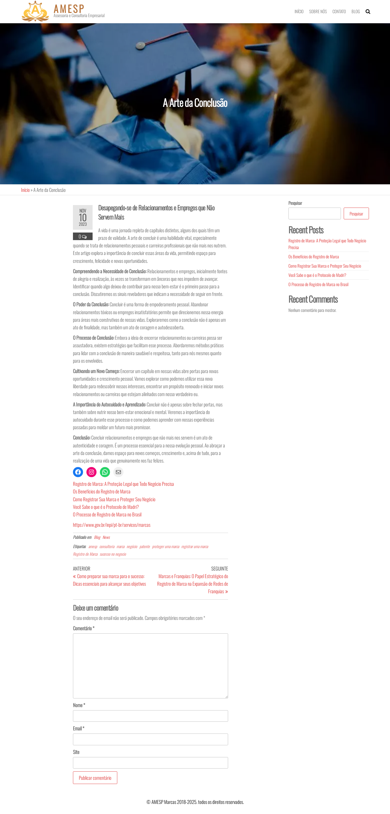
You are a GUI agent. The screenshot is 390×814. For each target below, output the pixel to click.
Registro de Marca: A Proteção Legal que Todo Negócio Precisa (123, 483)
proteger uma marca (165, 546)
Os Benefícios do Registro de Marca (101, 491)
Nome (79, 705)
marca (120, 546)
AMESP (69, 8)
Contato (339, 11)
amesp (92, 546)
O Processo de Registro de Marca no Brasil (107, 514)
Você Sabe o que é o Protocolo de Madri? (106, 506)
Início (299, 11)
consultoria (106, 546)
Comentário (83, 628)
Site (76, 751)
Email (78, 728)
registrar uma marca (194, 546)
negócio (132, 546)
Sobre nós (318, 11)
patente (144, 546)
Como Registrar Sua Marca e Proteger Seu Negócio (114, 499)
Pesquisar (295, 203)
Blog (356, 11)
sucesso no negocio (113, 554)
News (106, 537)
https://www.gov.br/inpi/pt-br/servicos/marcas (111, 524)
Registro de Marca (85, 554)
